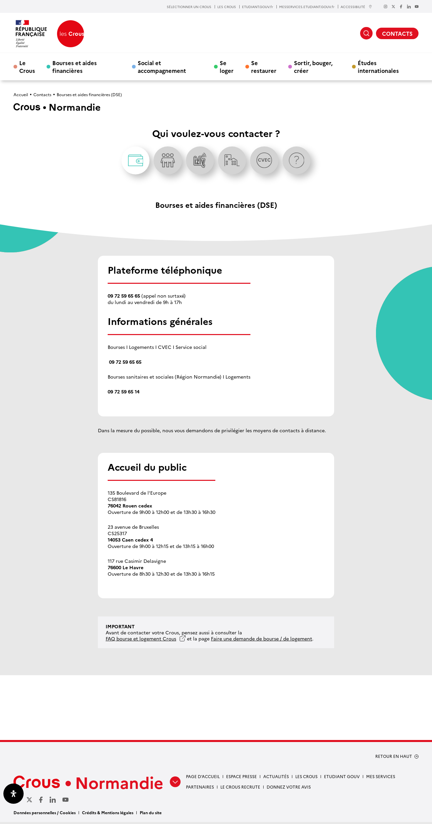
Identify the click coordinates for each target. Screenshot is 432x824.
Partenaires (200, 789)
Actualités (276, 778)
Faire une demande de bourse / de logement (261, 641)
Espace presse (241, 778)
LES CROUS (226, 6)
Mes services (380, 778)
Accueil (21, 94)
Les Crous (306, 778)
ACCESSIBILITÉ (356, 6)
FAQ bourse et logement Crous (141, 641)
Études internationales (378, 66)
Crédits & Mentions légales (107, 814)
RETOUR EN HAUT (393, 758)
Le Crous (27, 66)
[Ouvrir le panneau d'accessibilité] (13, 794)
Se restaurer (263, 66)
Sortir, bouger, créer (313, 66)
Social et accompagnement (162, 66)
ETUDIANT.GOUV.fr (257, 6)
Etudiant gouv (342, 778)
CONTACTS (397, 33)
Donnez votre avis (289, 789)
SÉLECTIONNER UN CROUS (189, 6)
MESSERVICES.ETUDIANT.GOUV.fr (306, 6)
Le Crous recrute (240, 789)
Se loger (227, 66)
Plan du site (151, 814)
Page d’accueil (203, 778)
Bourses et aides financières (74, 66)
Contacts (42, 94)
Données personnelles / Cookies (45, 814)
